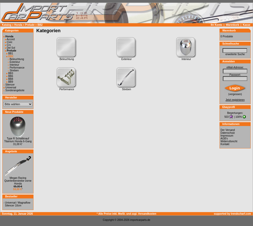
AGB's (224, 138)
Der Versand (228, 130)
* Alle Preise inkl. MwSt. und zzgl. (117, 213)
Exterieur (14, 62)
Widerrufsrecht (229, 141)
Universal (9, 87)
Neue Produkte (14, 112)
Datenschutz (228, 132)
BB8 (9, 79)
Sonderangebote (13, 90)
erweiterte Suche (235, 54)
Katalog (7, 24)
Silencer (9, 84)
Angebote (11, 151)
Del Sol (10, 47)
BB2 (40, 24)
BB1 (9, 53)
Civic (8, 42)
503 (226, 116)
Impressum (227, 135)
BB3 (9, 73)
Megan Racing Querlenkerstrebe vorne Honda (17, 181)
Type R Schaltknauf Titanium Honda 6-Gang (17, 140)
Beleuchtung (16, 59)
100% (238, 116)
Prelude (30, 24)
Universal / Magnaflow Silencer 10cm (17, 204)
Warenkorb (232, 24)
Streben (13, 70)
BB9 (9, 81)
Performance (16, 67)
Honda (18, 24)
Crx (8, 45)
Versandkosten (147, 213)
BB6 (9, 76)
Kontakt (225, 144)
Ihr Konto (216, 24)
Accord (10, 39)
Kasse (246, 24)
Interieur (13, 64)
